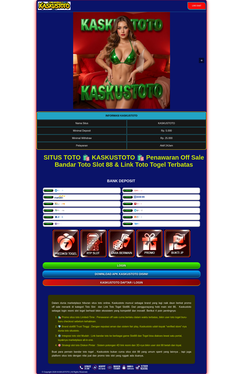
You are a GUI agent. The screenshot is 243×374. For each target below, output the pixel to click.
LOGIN (121, 265)
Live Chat (196, 6)
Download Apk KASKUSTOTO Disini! (121, 274)
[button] (201, 60)
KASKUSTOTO (63, 372)
